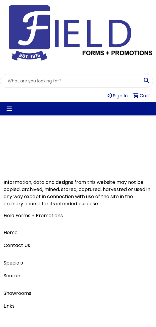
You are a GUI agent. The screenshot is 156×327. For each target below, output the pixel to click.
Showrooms (17, 293)
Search (12, 275)
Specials (13, 262)
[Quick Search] (70, 81)
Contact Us (17, 245)
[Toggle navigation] (9, 109)
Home (11, 232)
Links (9, 306)
